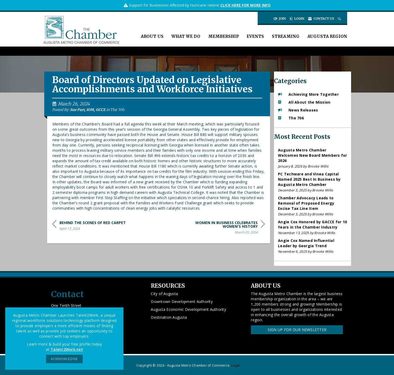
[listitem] (312, 158)
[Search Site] (340, 19)
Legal (235, 365)
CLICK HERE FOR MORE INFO (245, 5)
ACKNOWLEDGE (64, 359)
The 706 (118, 110)
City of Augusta (164, 293)
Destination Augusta (169, 317)
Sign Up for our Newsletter (297, 329)
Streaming (286, 36)
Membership (223, 36)
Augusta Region (327, 36)
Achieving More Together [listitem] (308, 94)
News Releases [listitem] (298, 110)
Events (255, 36)
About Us (152, 36)
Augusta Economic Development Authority (188, 309)
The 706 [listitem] (291, 117)
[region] (225, 228)
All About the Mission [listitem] (304, 102)
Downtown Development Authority (182, 301)
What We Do (185, 36)
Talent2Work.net (67, 349)
